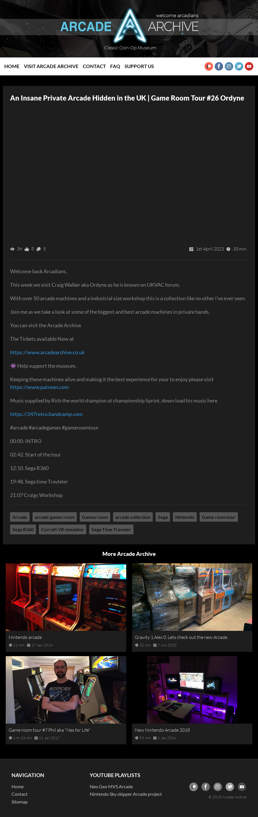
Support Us (139, 66)
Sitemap (20, 801)
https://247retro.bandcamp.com (46, 414)
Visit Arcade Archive (51, 66)
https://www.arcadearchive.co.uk (47, 352)
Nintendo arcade (25, 637)
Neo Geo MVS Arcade (111, 786)
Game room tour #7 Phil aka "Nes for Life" (49, 730)
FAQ (115, 66)
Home (12, 66)
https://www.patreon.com (39, 387)
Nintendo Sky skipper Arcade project (126, 794)
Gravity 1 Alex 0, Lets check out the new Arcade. (181, 637)
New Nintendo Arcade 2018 (162, 730)
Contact (94, 66)
